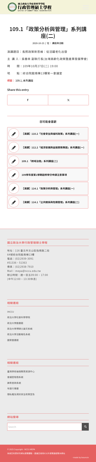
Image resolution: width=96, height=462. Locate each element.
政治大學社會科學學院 (18, 317)
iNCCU (10, 311)
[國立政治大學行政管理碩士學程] (39, 7)
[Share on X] (68, 100)
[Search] (48, 427)
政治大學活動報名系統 (18, 334)
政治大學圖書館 (15, 323)
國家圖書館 (13, 340)
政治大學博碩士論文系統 (19, 328)
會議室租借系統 (15, 377)
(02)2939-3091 (24, 258)
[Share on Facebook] (27, 100)
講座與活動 (57, 43)
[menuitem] (84, 7)
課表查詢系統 (14, 382)
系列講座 (28, 80)
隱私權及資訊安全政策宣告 (21, 394)
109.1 (18, 80)
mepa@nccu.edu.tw (28, 271)
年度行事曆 (13, 388)
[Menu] (84, 7)
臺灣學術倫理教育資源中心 (21, 371)
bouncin (85, 457)
